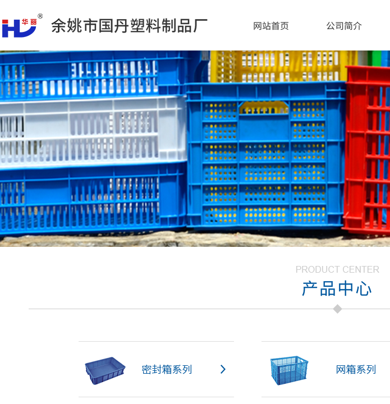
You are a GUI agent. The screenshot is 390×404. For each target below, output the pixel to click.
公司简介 (344, 25)
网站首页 (271, 25)
